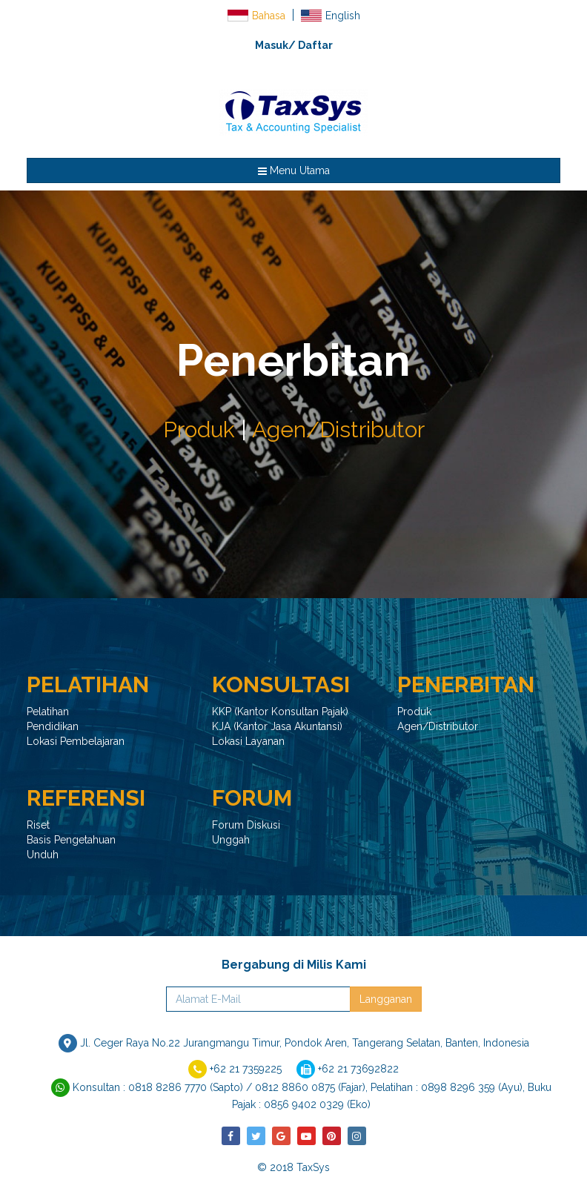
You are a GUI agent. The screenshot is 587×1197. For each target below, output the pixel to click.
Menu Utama (294, 170)
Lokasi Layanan (248, 741)
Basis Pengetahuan (71, 840)
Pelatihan (48, 711)
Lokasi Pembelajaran (76, 741)
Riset (38, 825)
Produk (199, 429)
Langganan (385, 999)
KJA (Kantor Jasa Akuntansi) (277, 726)
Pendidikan (53, 726)
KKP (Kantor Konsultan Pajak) (280, 711)
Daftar (315, 45)
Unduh (43, 855)
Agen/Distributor (338, 429)
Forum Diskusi (246, 825)
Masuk (271, 45)
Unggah (231, 840)
